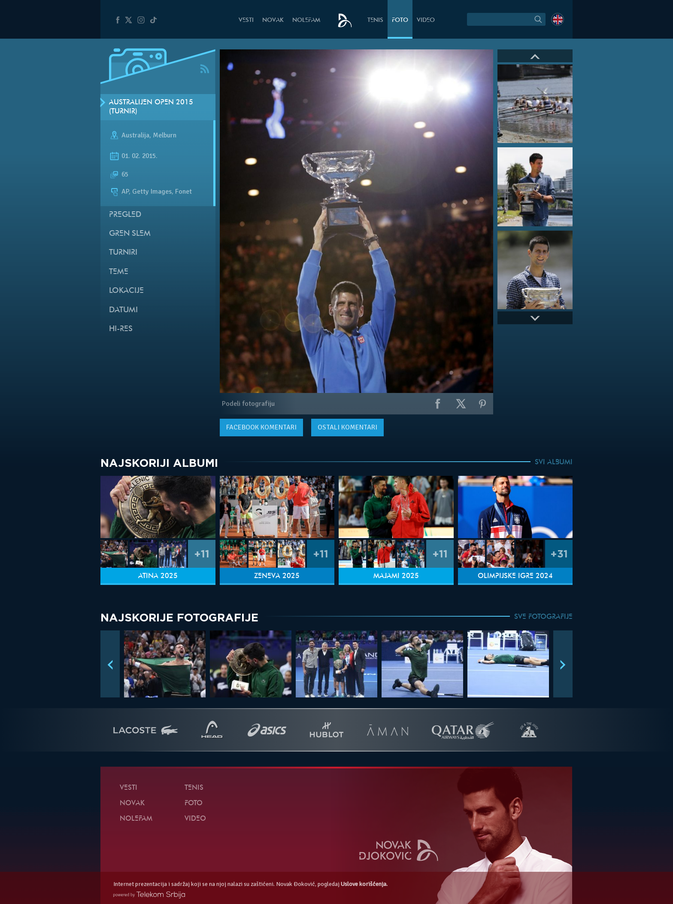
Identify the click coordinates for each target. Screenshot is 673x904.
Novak (273, 20)
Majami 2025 (396, 576)
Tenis (375, 20)
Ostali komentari (347, 427)
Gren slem (130, 234)
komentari (261, 427)
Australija (135, 135)
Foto (400, 20)
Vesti (246, 20)
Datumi (123, 310)
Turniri (123, 253)
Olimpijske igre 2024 (515, 576)
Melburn (164, 135)
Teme (118, 272)
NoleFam (306, 20)
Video (426, 20)
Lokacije (126, 291)
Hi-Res (121, 329)
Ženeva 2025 (277, 576)
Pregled (125, 215)
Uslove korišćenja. (364, 884)
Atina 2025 (158, 576)
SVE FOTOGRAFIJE (543, 617)
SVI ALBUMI (554, 462)
